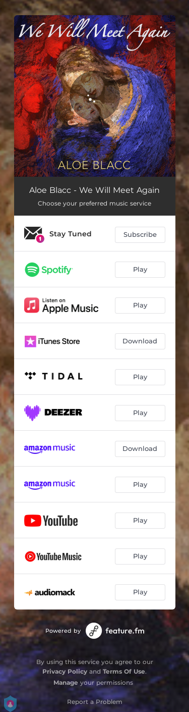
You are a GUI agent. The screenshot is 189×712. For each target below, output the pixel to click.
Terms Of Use (124, 671)
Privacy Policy (64, 671)
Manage (65, 682)
